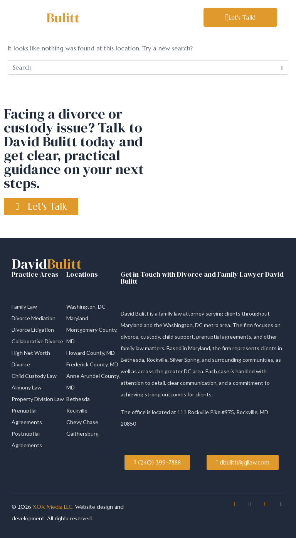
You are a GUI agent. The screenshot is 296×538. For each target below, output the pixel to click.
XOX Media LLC (51, 506)
